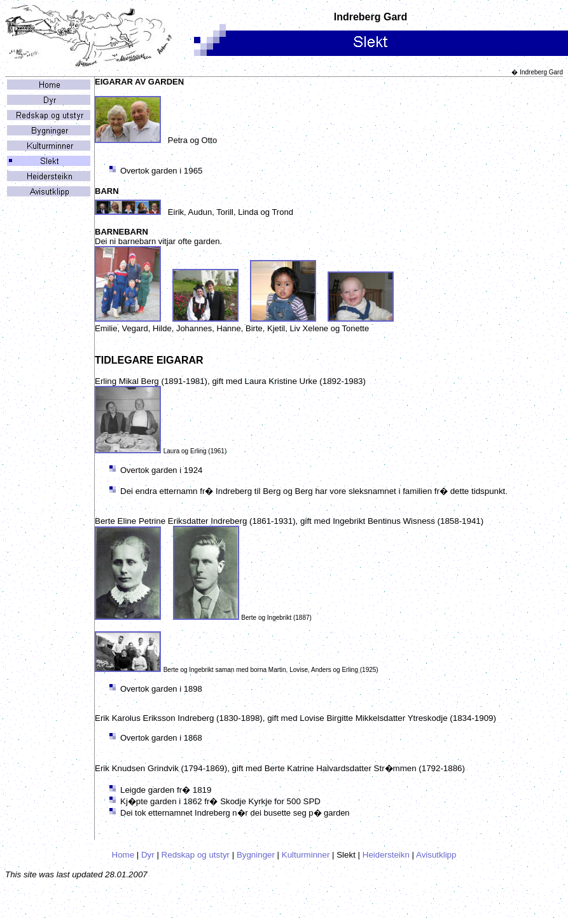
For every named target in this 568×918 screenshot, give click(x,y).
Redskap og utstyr (196, 855)
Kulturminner (306, 855)
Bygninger (256, 855)
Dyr (148, 855)
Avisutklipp (436, 855)
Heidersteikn (386, 855)
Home (123, 855)
